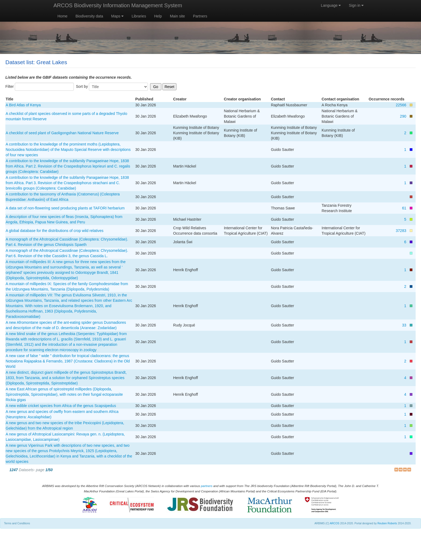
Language (331, 5)
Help (158, 16)
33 (404, 325)
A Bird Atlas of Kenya (23, 105)
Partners (200, 16)
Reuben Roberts (387, 523)
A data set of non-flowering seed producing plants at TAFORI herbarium (65, 208)
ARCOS (334, 523)
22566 (401, 105)
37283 (401, 230)
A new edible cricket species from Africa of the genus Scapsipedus (61, 406)
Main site (177, 16)
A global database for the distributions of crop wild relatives (54, 230)
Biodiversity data (89, 16)
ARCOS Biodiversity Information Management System (117, 5)
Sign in (356, 5)
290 (403, 116)
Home (62, 16)
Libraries (139, 16)
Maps (117, 16)
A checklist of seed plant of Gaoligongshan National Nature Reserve (62, 133)
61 (404, 208)
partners (206, 486)
